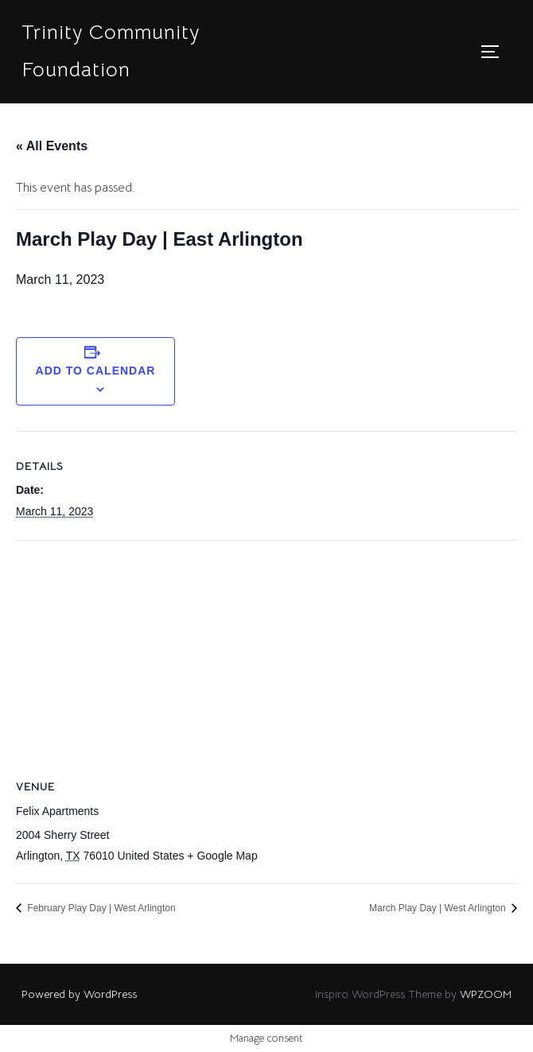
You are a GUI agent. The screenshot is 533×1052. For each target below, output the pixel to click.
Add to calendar (96, 370)
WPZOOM (486, 994)
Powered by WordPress (79, 994)
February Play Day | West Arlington (100, 908)
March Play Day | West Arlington (438, 908)
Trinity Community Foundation (110, 51)
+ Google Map (222, 855)
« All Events (52, 146)
